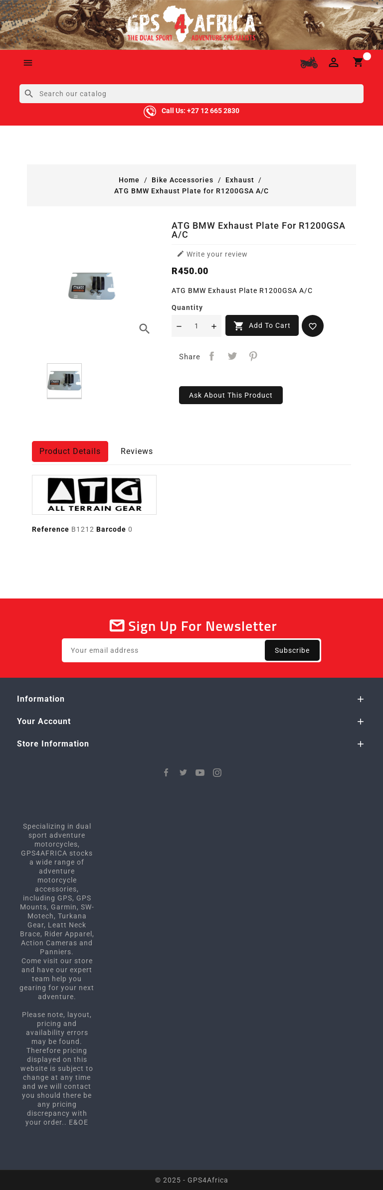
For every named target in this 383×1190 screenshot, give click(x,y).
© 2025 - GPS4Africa (191, 1180)
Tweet (232, 356)
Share (211, 356)
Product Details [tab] (70, 451)
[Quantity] (196, 326)
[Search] (191, 93)
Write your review (212, 254)
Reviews (137, 451)
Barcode (111, 529)
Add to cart (262, 325)
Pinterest (253, 356)
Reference (50, 529)
